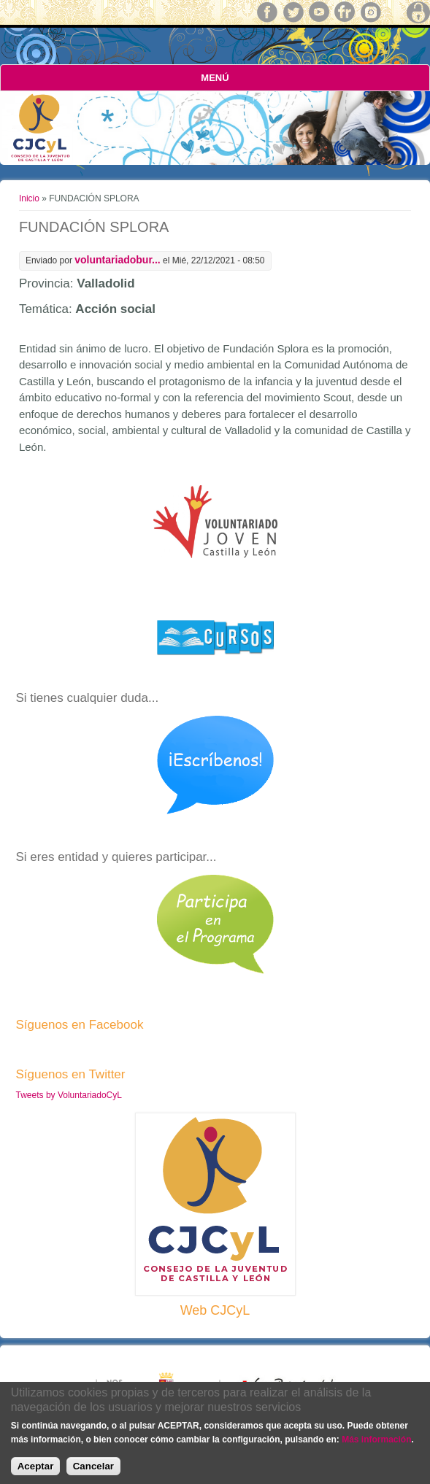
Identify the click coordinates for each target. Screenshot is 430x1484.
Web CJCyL (215, 1310)
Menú (215, 77)
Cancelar (93, 1466)
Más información (376, 1439)
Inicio (29, 198)
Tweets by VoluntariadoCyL (69, 1095)
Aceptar (36, 1466)
